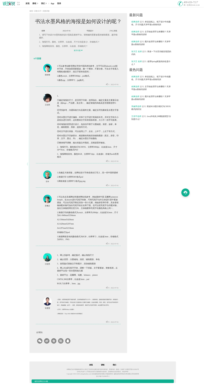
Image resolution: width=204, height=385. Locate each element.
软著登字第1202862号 (132, 369)
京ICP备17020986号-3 (102, 376)
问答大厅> (38, 11)
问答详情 (46, 11)
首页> (31, 11)
